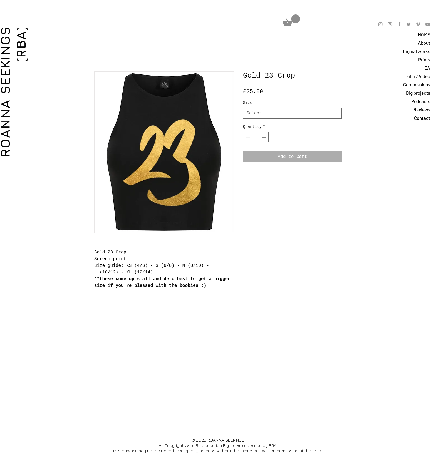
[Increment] (264, 137)
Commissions (416, 84)
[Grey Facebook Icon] (399, 24)
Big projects (418, 93)
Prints (424, 59)
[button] (291, 20)
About (424, 43)
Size (247, 103)
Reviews (421, 109)
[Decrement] (247, 137)
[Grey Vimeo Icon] (418, 24)
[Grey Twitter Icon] (409, 24)
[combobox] (292, 113)
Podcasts (420, 101)
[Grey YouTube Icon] (427, 24)
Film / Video (418, 76)
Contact (422, 118)
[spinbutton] (256, 137)
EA (427, 68)
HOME (424, 34)
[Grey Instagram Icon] (380, 24)
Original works (415, 51)
